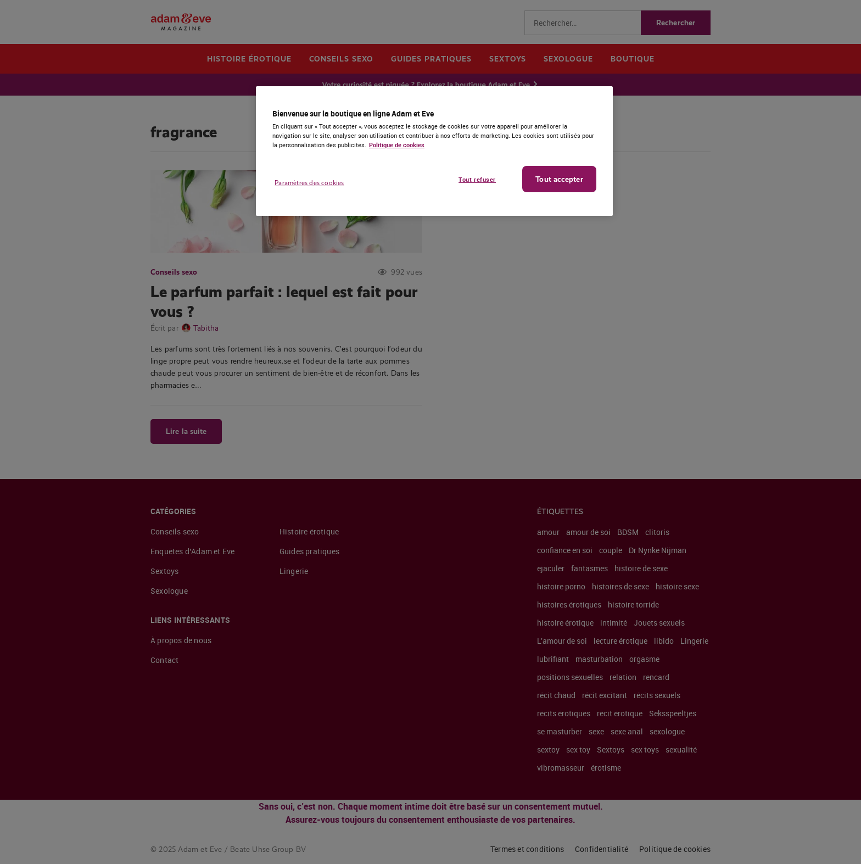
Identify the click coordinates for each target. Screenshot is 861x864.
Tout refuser (477, 179)
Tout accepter (559, 179)
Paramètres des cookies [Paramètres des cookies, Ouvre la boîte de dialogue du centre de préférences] (309, 183)
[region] (434, 151)
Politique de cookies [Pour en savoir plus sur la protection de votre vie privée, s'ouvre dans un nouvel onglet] (396, 145)
